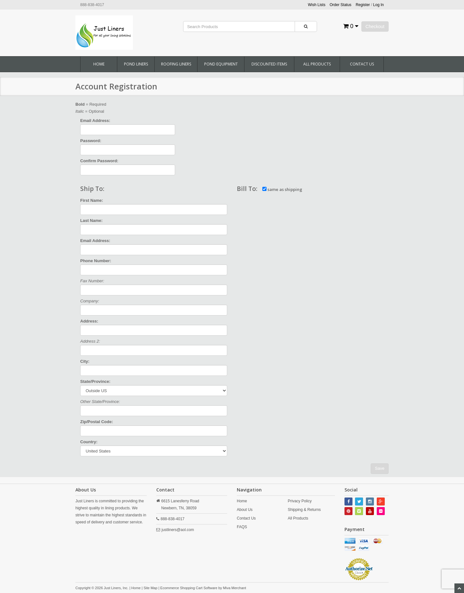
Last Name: (91, 220)
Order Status (341, 5)
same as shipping (282, 189)
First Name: (91, 200)
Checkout (375, 26)
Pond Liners (136, 64)
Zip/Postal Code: (96, 421)
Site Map (150, 588)
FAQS (242, 527)
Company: (89, 301)
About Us (244, 509)
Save (379, 468)
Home (98, 64)
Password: (90, 140)
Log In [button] (378, 5)
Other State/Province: (100, 401)
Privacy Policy (300, 501)
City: (84, 361)
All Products (317, 64)
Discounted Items (269, 64)
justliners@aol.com (178, 530)
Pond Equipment (221, 64)
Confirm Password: (99, 160)
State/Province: (95, 381)
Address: (89, 321)
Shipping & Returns (304, 509)
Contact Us (362, 64)
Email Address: (95, 120)
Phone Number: (95, 260)
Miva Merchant (234, 588)
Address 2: (90, 341)
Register (363, 5)
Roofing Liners (176, 64)
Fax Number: (92, 280)
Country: (88, 441)
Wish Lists (317, 5)
